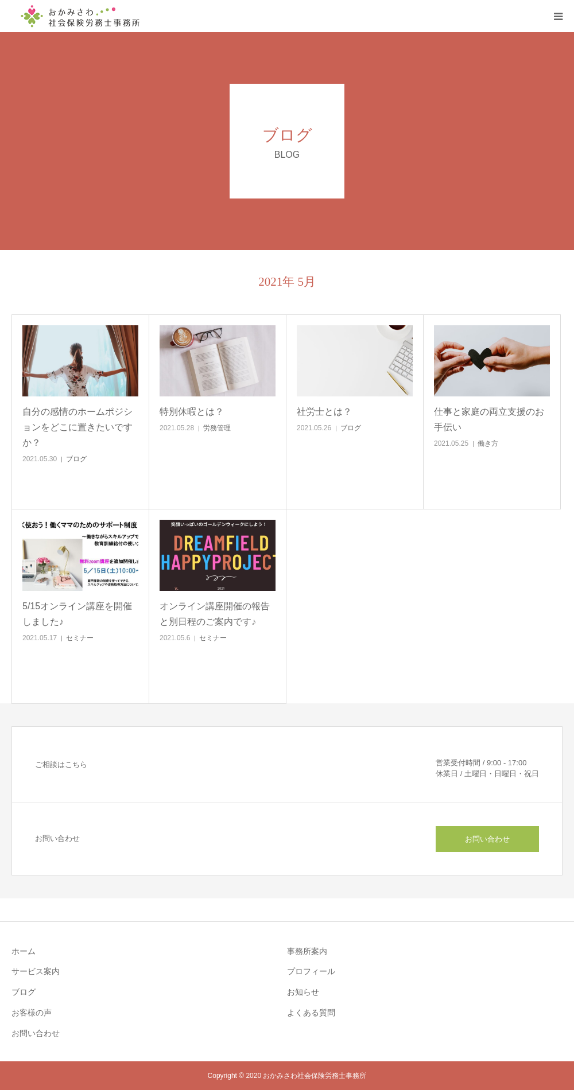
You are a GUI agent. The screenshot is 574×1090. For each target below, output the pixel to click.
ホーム (23, 951)
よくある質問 (311, 1012)
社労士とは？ (324, 411)
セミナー (80, 638)
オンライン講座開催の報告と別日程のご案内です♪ (215, 613)
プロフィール (311, 971)
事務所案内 (307, 951)
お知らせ (303, 991)
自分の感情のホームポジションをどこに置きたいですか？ (77, 427)
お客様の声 (31, 1012)
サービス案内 (35, 971)
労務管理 (217, 428)
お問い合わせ (487, 839)
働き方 (488, 443)
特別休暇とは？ (192, 411)
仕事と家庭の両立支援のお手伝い (489, 419)
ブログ (76, 459)
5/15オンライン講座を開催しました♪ (77, 613)
